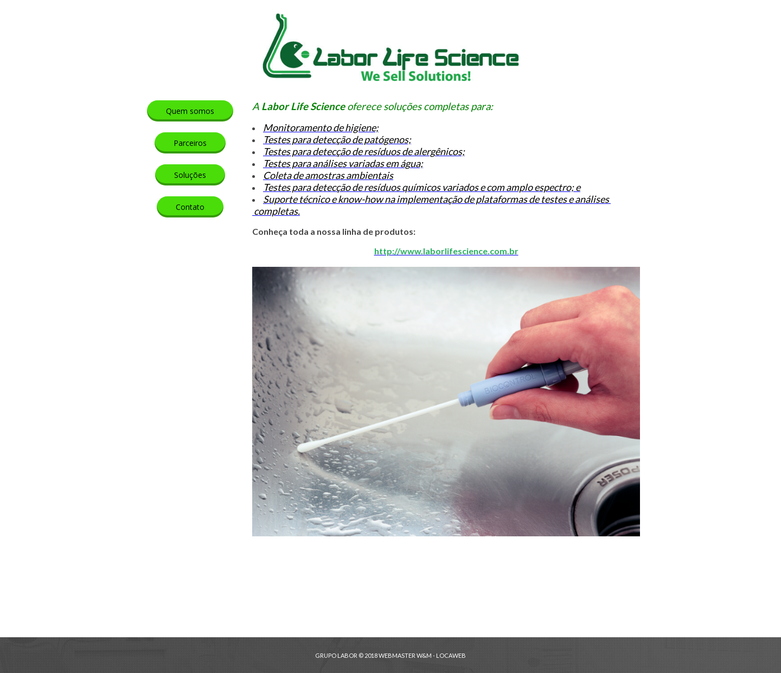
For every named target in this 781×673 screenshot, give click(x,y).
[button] (190, 110)
